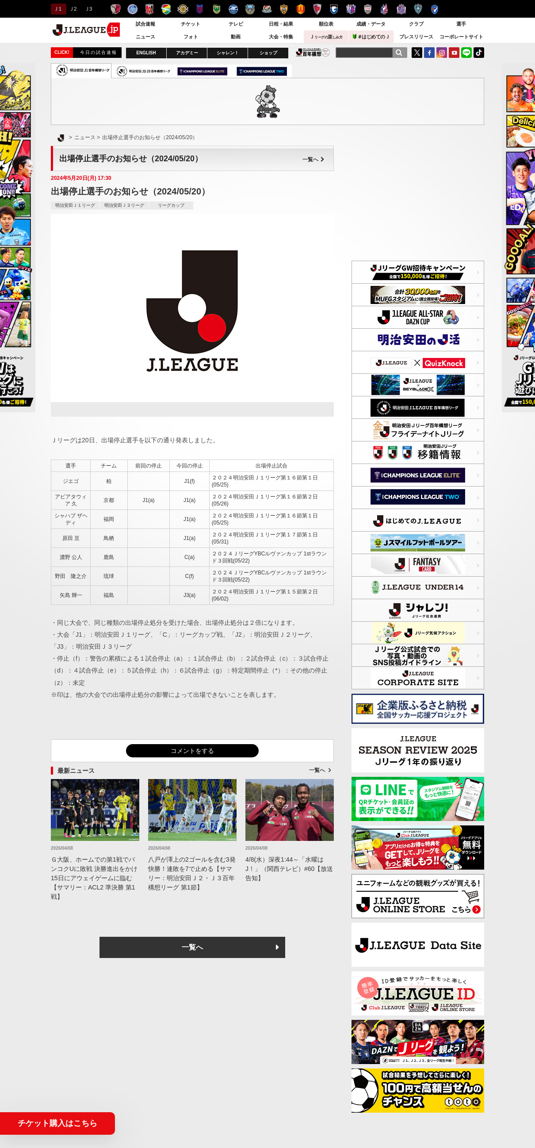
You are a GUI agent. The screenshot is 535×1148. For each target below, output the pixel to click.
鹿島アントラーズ (115, 9)
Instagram (441, 52)
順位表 (326, 24)
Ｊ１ (57, 9)
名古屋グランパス (300, 9)
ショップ (268, 52)
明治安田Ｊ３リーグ (124, 205)
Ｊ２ (72, 9)
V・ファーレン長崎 (434, 9)
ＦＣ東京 (199, 9)
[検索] (398, 53)
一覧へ (313, 159)
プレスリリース (416, 36)
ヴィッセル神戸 (367, 9)
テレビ (236, 24)
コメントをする (192, 750)
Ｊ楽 (326, 36)
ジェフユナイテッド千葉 (166, 9)
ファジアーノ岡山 (384, 9)
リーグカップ (171, 205)
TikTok (479, 52)
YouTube (454, 52)
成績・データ (371, 24)
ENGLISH (146, 52)
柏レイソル (182, 9)
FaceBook (429, 52)
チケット (190, 24)
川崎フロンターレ (250, 9)
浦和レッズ (149, 9)
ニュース (145, 36)
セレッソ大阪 (350, 9)
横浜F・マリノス (266, 9)
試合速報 (145, 24)
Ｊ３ (88, 9)
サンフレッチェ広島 (401, 9)
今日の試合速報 (98, 52)
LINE (466, 52)
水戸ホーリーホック (132, 9)
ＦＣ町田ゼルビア (233, 9)
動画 (236, 36)
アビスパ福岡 (418, 9)
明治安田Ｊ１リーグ (75, 205)
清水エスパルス (283, 9)
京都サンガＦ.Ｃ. (317, 9)
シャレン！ (228, 52)
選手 (461, 24)
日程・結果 (281, 24)
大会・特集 (281, 36)
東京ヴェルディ (216, 9)
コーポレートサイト (461, 36)
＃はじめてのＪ (371, 36)
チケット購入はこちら (57, 1123)
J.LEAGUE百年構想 (312, 52)
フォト (190, 36)
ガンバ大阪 (334, 9)
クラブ (416, 24)
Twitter (417, 52)
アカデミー (187, 52)
